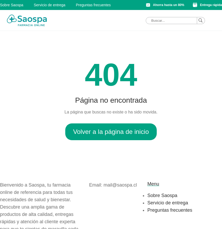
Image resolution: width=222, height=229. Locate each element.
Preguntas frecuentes (93, 5)
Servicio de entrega (50, 5)
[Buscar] (201, 20)
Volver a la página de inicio (111, 131)
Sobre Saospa (11, 5)
